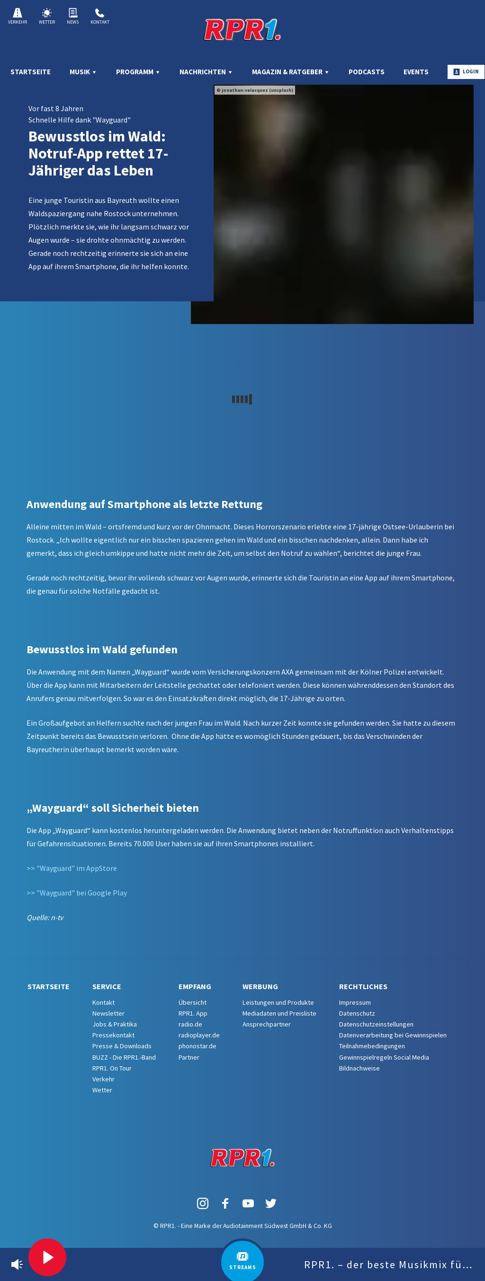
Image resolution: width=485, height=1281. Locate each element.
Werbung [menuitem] (260, 986)
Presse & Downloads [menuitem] (122, 1046)
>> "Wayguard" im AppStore (72, 868)
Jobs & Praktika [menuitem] (114, 1024)
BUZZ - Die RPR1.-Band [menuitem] (124, 1057)
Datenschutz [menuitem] (357, 1013)
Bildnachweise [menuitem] (359, 1068)
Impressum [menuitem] (355, 1002)
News (73, 16)
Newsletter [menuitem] (108, 1013)
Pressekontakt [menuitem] (113, 1035)
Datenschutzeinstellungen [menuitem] (376, 1024)
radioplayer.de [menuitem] (199, 1035)
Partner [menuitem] (189, 1057)
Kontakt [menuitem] (103, 1002)
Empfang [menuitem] (195, 986)
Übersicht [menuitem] (193, 1002)
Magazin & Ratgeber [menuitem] (291, 71)
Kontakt (99, 16)
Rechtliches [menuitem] (363, 986)
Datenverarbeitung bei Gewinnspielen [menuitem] (393, 1035)
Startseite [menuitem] (30, 71)
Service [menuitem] (106, 986)
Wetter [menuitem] (102, 1090)
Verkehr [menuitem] (103, 1079)
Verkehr (17, 16)
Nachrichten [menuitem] (206, 71)
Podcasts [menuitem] (367, 71)
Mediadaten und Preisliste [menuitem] (279, 1013)
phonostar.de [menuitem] (197, 1046)
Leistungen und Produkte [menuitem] (278, 1002)
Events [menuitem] (416, 71)
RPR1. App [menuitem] (193, 1013)
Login (466, 71)
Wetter (47, 16)
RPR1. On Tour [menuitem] (112, 1068)
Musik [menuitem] (83, 71)
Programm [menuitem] (138, 71)
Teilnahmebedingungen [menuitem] (372, 1046)
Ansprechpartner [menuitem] (266, 1024)
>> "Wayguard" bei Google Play (77, 892)
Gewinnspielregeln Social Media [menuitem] (384, 1057)
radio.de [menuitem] (190, 1024)
